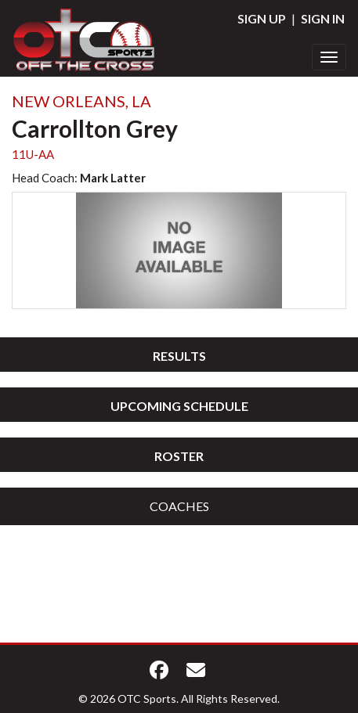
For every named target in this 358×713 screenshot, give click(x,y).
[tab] (179, 354)
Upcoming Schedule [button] (179, 405)
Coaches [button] (179, 506)
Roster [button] (179, 455)
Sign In (323, 18)
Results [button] (179, 355)
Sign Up (261, 18)
